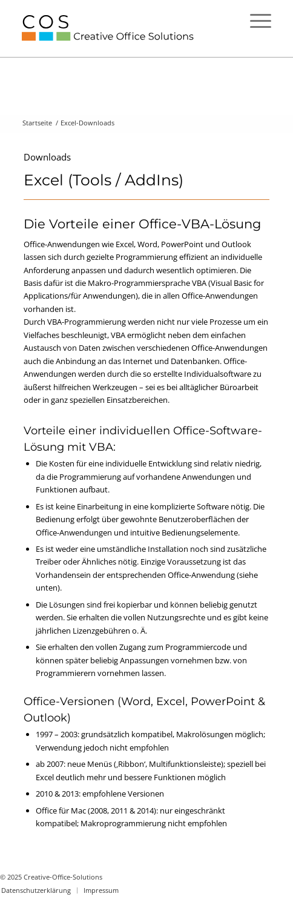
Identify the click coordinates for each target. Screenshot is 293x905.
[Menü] (254, 20)
